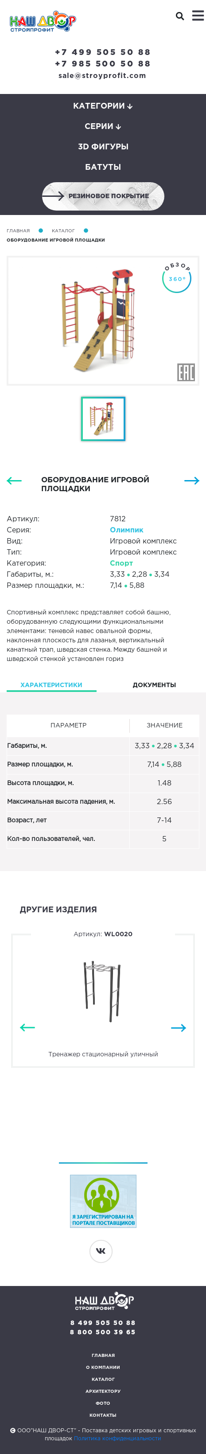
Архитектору (103, 1392)
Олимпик (127, 530)
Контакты (103, 1416)
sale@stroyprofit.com (102, 76)
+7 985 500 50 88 (103, 64)
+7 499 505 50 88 (103, 52)
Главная (18, 231)
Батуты (103, 167)
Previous (27, 1028)
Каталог (63, 231)
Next (178, 1028)
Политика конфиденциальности (117, 1438)
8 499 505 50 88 (103, 1323)
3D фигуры (103, 147)
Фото (103, 1404)
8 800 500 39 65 (103, 1332)
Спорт (121, 563)
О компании (103, 1368)
